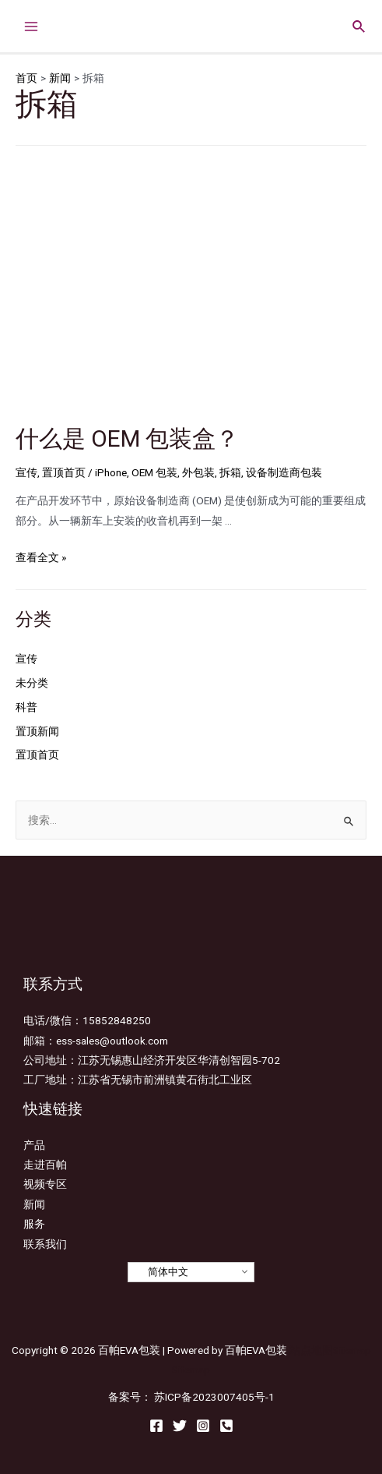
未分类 (32, 683)
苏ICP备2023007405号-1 (214, 1397)
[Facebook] (156, 1426)
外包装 (198, 472)
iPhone (111, 472)
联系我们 (45, 1244)
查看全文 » (41, 557)
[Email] (226, 1426)
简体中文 (160, 1272)
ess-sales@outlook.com (112, 1040)
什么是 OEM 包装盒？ (127, 438)
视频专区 (45, 1184)
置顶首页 (64, 472)
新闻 (34, 1204)
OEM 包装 (154, 472)
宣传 (26, 472)
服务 (34, 1224)
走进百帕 (45, 1164)
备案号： (130, 1397)
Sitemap (191, 1369)
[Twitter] (180, 1426)
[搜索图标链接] (359, 25)
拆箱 (230, 472)
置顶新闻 (37, 731)
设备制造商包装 (284, 472)
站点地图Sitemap (330, 1350)
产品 (34, 1145)
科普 (26, 707)
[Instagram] (203, 1426)
